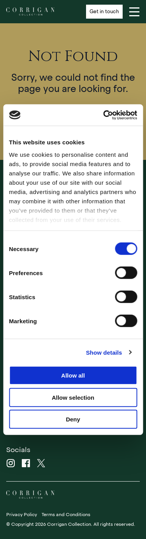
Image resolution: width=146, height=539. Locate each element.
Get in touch (104, 11)
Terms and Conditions (66, 514)
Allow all (73, 375)
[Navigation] (134, 11)
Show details (104, 352)
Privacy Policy (21, 514)
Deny (73, 419)
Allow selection (73, 397)
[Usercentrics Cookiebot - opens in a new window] (104, 115)
